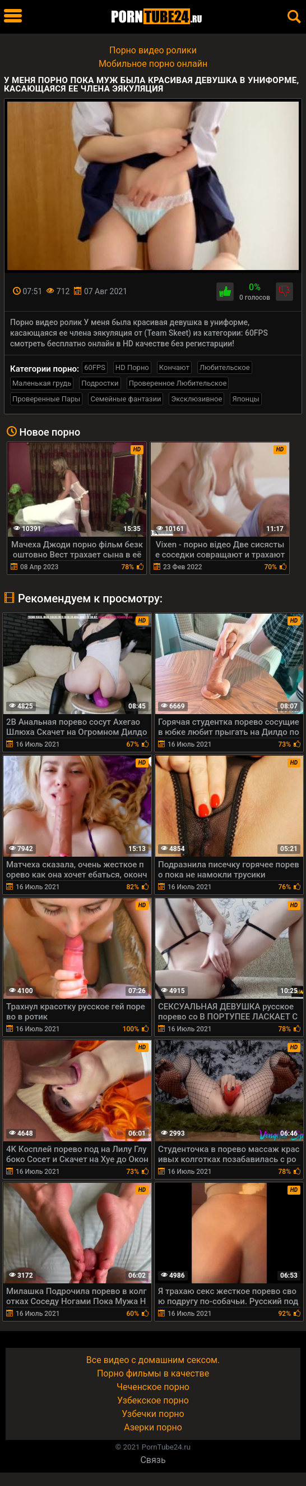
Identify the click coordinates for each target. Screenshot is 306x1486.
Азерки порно (153, 1427)
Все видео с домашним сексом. (153, 1360)
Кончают (174, 367)
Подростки (99, 383)
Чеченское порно (153, 1387)
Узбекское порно (153, 1400)
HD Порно (132, 367)
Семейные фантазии (125, 399)
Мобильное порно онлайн (153, 63)
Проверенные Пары (46, 399)
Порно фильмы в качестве (153, 1373)
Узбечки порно (153, 1414)
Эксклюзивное (196, 399)
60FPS (94, 367)
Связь (152, 1460)
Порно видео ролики (153, 50)
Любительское (225, 367)
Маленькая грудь (41, 383)
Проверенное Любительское (178, 383)
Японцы (245, 399)
